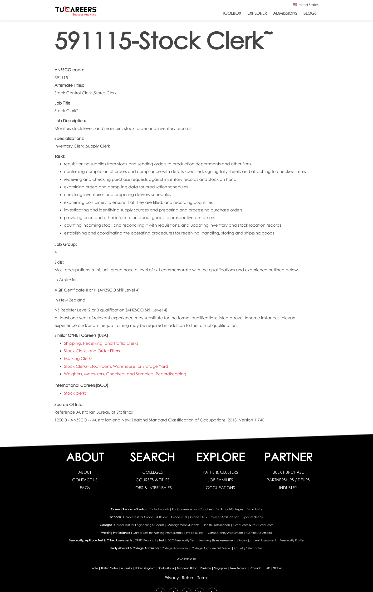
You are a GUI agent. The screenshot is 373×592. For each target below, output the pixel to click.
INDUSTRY (288, 487)
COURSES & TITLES (152, 479)
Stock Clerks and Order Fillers (92, 350)
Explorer (257, 13)
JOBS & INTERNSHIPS (152, 487)
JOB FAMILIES (220, 479)
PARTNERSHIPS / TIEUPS (288, 479)
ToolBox (231, 13)
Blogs (310, 13)
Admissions (285, 13)
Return (188, 577)
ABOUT (84, 472)
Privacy (172, 577)
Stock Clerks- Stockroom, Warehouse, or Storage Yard (116, 366)
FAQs (85, 487)
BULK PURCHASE (288, 472)
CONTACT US (84, 479)
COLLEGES (152, 472)
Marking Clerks (78, 358)
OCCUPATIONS (220, 487)
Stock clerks (75, 393)
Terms (202, 577)
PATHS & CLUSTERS (220, 472)
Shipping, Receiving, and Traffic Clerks (101, 343)
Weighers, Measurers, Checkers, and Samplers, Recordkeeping (125, 373)
